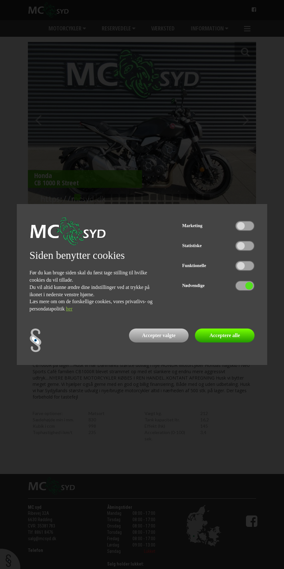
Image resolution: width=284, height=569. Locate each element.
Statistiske (192, 245)
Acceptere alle (225, 335)
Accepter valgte (159, 335)
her (69, 308)
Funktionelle (194, 265)
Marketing (192, 225)
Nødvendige (193, 285)
